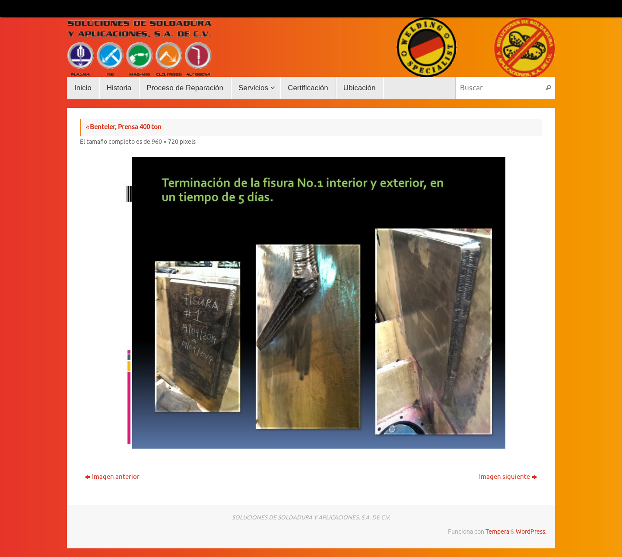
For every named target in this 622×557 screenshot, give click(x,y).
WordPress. (531, 531)
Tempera (497, 531)
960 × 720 (165, 142)
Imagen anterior (112, 477)
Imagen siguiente (508, 477)
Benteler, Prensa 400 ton (124, 127)
